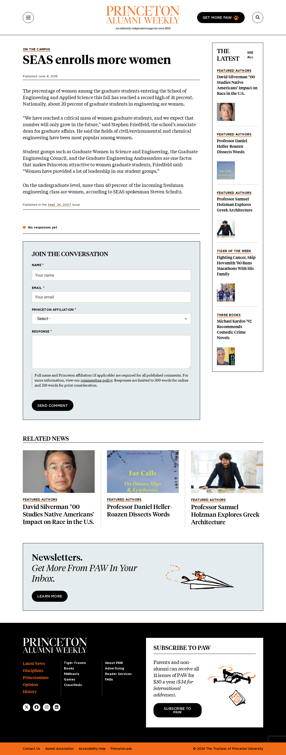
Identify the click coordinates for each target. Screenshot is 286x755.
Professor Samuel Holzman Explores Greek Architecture (234, 204)
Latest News (34, 663)
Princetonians (36, 677)
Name (36, 265)
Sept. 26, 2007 (59, 204)
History (30, 691)
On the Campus (36, 49)
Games (69, 679)
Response (41, 331)
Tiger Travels (75, 662)
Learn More (49, 596)
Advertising (114, 668)
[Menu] (28, 17)
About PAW (114, 662)
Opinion (30, 684)
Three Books (229, 315)
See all (250, 55)
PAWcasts (71, 673)
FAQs (109, 679)
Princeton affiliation (53, 309)
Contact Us (31, 748)
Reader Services (118, 673)
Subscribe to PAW (177, 710)
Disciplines (33, 670)
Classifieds (73, 685)
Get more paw (217, 18)
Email (37, 287)
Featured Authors (234, 70)
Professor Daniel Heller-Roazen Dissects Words (232, 146)
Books (69, 668)
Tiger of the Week (234, 251)
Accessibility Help (92, 748)
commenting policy (96, 380)
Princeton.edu (121, 748)
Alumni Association (59, 748)
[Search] (257, 17)
